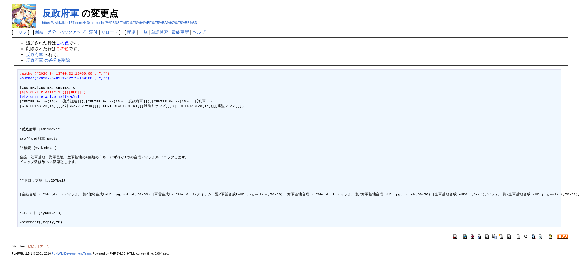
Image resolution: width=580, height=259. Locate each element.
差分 (52, 32)
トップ (20, 32)
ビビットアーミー (40, 246)
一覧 (143, 32)
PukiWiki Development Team (71, 253)
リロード (109, 32)
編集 (39, 32)
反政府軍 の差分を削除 (48, 60)
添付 (93, 32)
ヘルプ (199, 32)
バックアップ (72, 32)
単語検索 (159, 32)
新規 (131, 32)
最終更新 (180, 32)
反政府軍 (60, 13)
